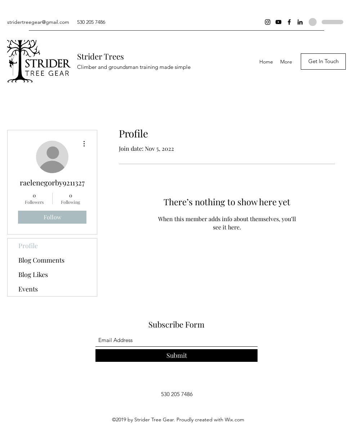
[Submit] (176, 355)
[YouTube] (278, 22)
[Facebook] (289, 22)
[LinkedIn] (300, 22)
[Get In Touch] (323, 61)
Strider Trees (100, 56)
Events (28, 289)
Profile (28, 245)
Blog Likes (33, 274)
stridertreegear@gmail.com (38, 22)
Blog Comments (41, 260)
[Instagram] (267, 22)
